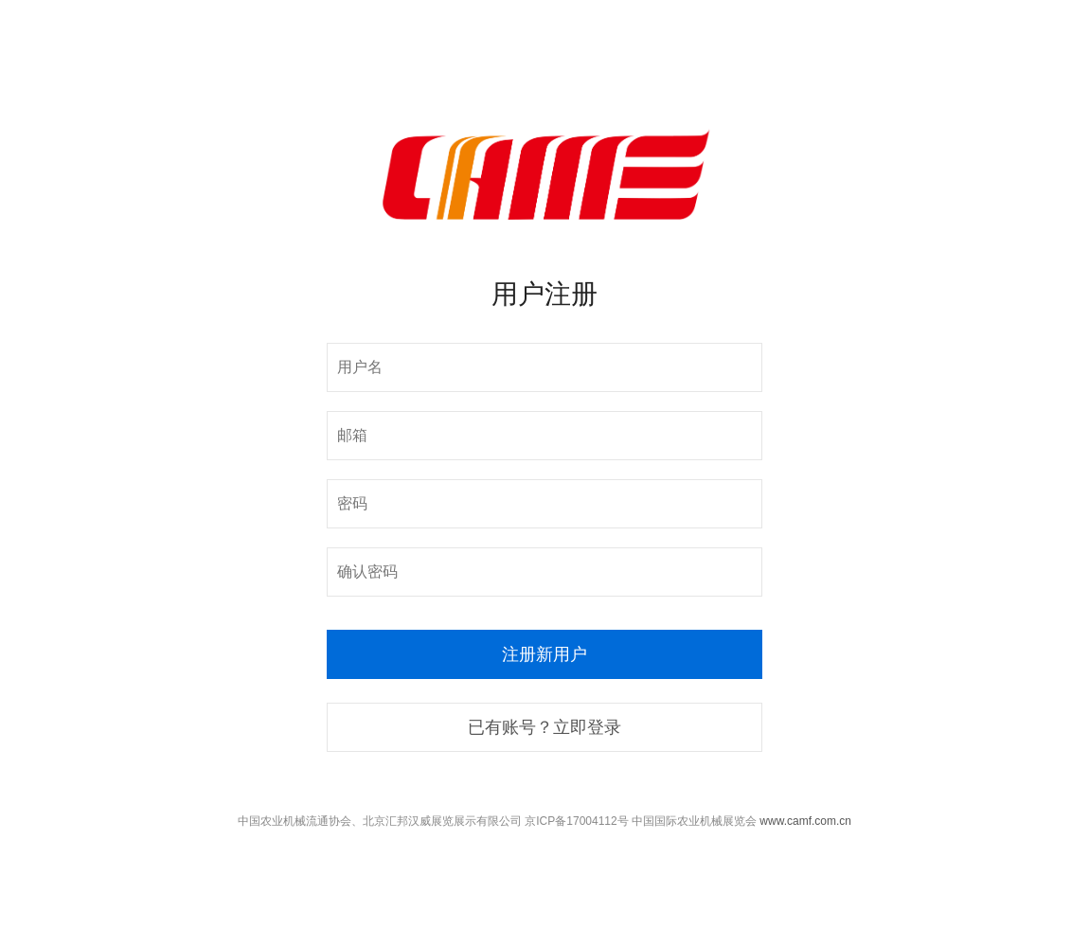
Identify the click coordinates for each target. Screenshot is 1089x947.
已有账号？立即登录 (544, 727)
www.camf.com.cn (805, 821)
